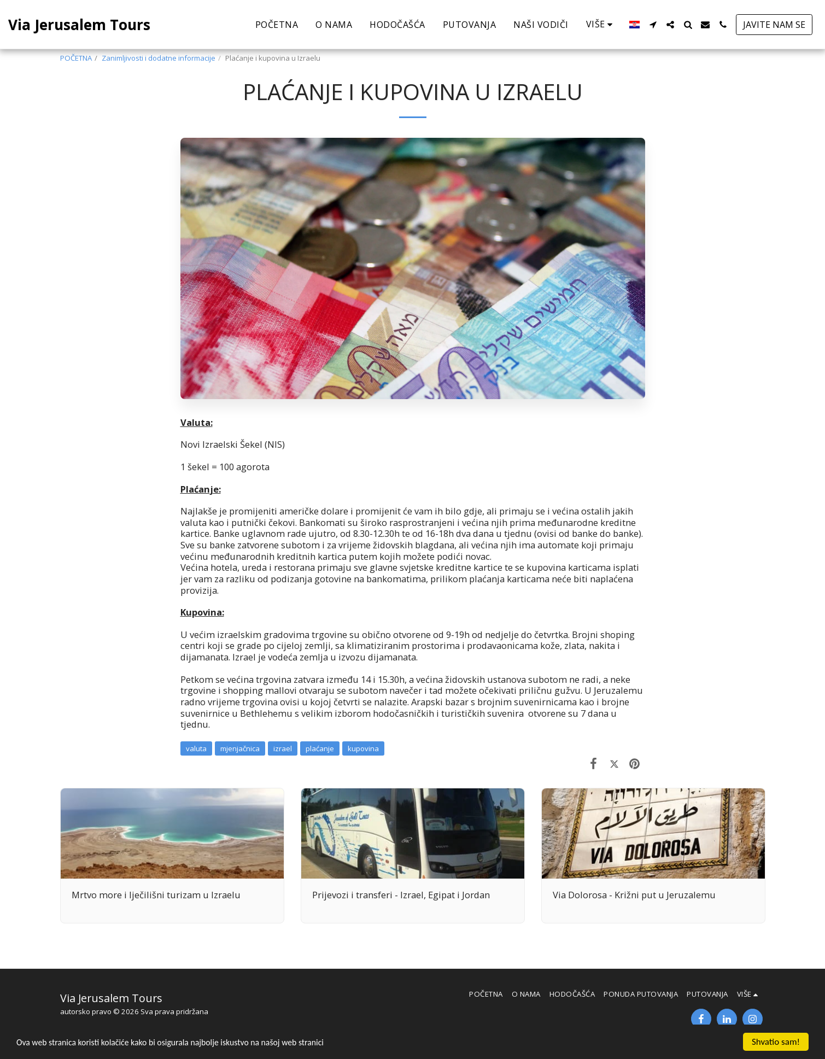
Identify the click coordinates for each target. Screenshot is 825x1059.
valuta (196, 748)
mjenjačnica (240, 748)
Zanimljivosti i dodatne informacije (158, 58)
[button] (653, 24)
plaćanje (320, 748)
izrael (282, 748)
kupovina (363, 748)
